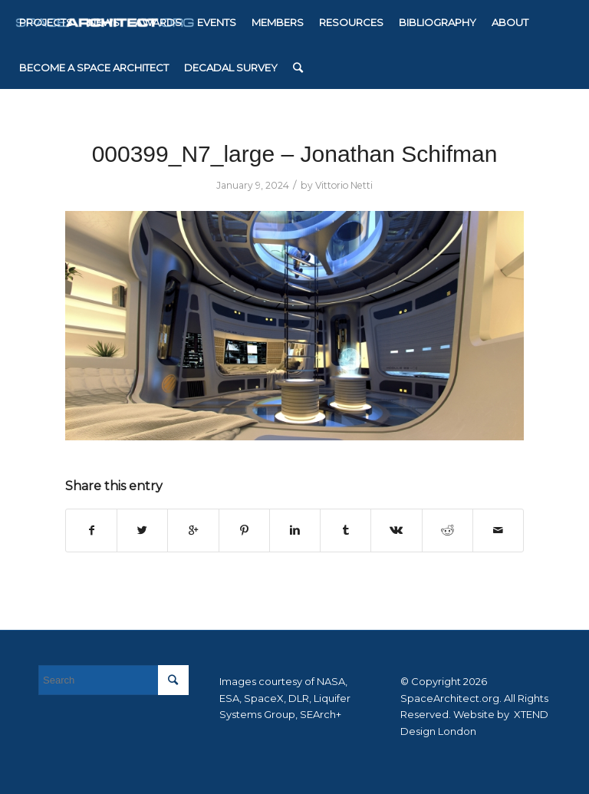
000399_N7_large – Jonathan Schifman (295, 153)
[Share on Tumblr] (345, 530)
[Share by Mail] (498, 530)
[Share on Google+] (193, 530)
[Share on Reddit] (447, 530)
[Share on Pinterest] (244, 530)
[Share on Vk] (396, 530)
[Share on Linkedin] (295, 530)
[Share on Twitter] (142, 530)
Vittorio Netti (344, 185)
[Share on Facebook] (91, 530)
